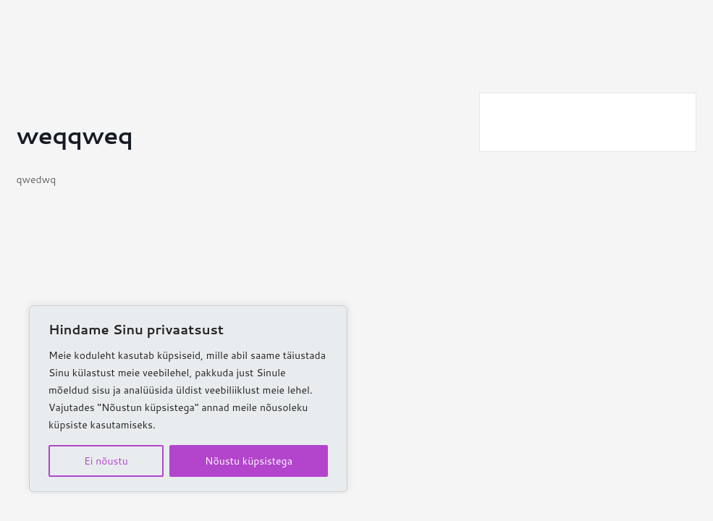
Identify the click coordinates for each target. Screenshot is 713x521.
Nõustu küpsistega (248, 461)
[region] (188, 398)
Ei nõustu (106, 461)
